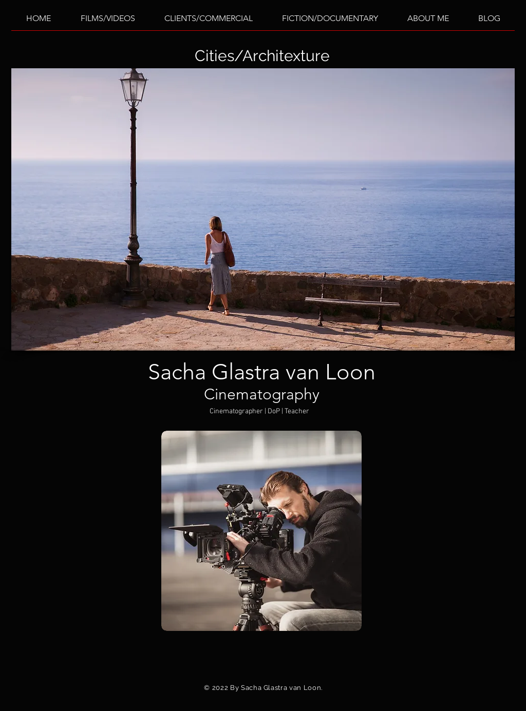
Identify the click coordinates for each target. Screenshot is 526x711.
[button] (263, 209)
